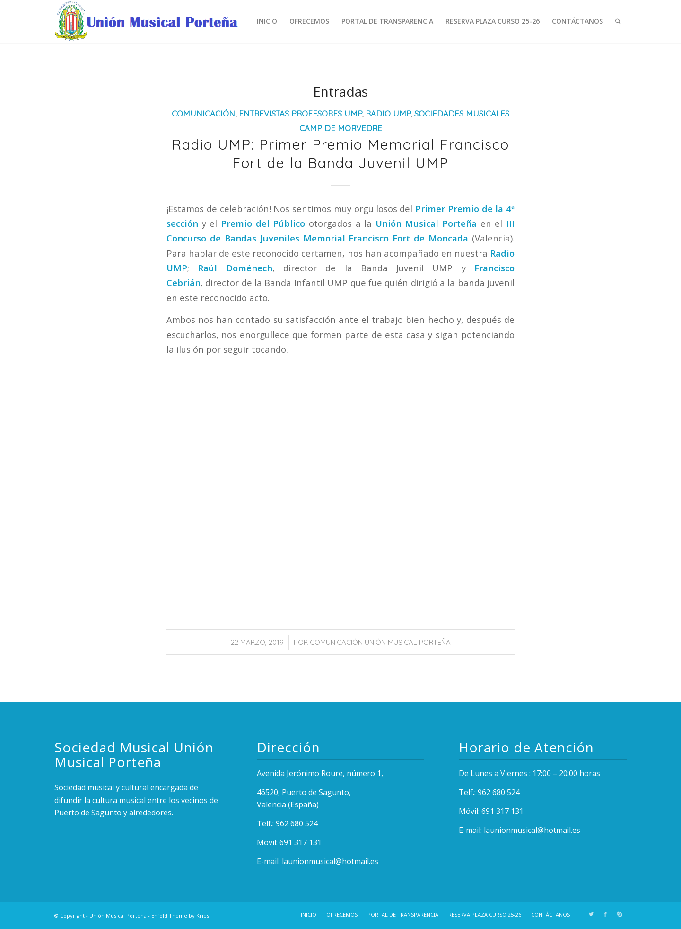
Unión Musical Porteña (118, 915)
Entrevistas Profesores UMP (300, 113)
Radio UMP (388, 113)
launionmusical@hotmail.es (330, 861)
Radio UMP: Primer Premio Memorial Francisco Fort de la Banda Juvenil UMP (340, 153)
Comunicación (203, 113)
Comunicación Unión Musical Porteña (380, 642)
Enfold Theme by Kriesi (180, 915)
